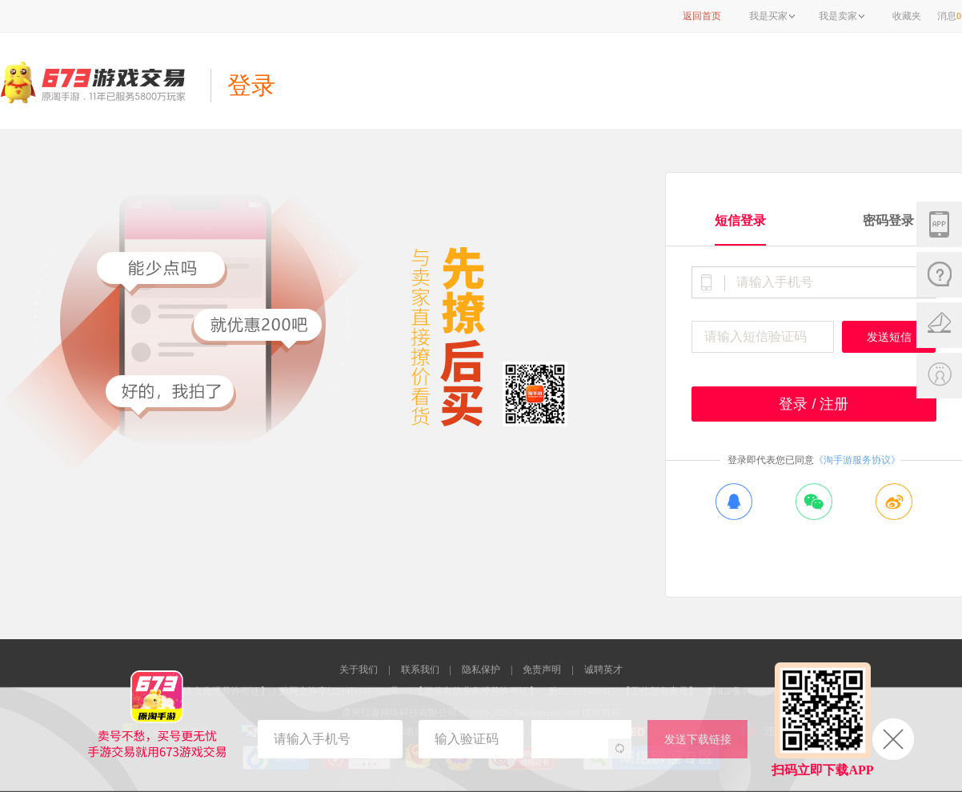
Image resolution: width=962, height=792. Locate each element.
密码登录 (888, 220)
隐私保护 (481, 669)
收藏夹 (906, 16)
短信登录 (740, 220)
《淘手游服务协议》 (857, 460)
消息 (949, 16)
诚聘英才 (603, 669)
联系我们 (420, 669)
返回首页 (702, 16)
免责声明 (542, 669)
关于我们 (358, 669)
